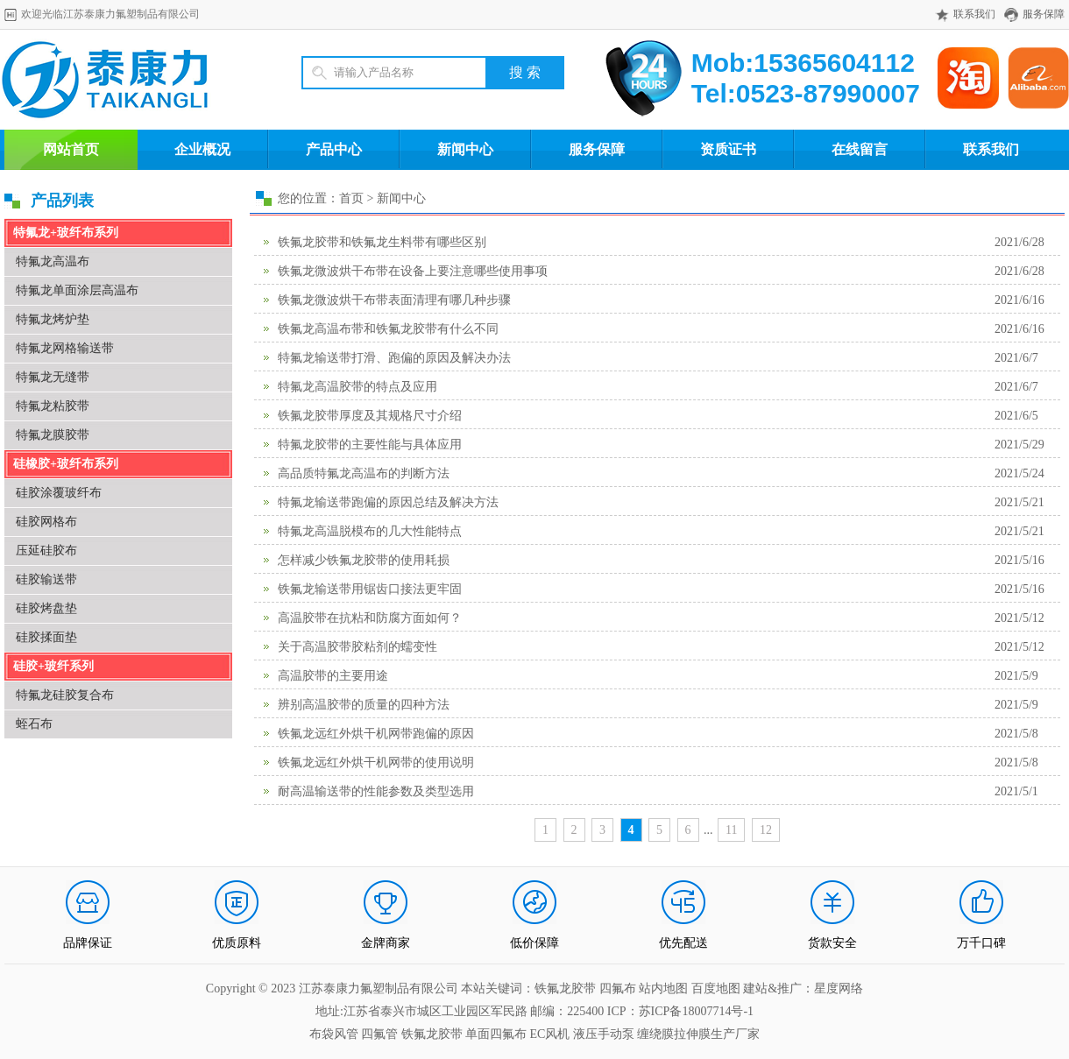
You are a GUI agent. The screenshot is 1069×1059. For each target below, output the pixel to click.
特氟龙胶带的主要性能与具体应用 (370, 444)
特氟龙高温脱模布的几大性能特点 (370, 531)
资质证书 (728, 149)
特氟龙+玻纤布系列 (65, 232)
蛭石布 (34, 724)
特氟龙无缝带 (52, 377)
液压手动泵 (603, 1034)
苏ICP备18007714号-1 (696, 1011)
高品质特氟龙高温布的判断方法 (364, 473)
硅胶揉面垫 (46, 637)
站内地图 (665, 988)
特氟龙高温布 (52, 261)
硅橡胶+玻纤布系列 (65, 463)
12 (766, 830)
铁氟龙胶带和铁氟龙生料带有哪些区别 (382, 242)
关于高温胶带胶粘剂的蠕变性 (357, 646)
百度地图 (715, 988)
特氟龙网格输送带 (65, 348)
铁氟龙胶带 (432, 1034)
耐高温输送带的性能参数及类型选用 (376, 791)
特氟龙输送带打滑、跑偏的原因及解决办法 (394, 357)
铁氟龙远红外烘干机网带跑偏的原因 (376, 733)
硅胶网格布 (46, 521)
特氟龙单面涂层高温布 (77, 290)
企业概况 (202, 149)
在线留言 (860, 149)
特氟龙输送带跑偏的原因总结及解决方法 (388, 502)
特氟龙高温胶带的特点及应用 (357, 386)
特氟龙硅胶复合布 (65, 695)
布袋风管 (333, 1034)
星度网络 (838, 988)
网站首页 (71, 149)
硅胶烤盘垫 (46, 608)
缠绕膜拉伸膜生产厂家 (698, 1034)
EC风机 (550, 1034)
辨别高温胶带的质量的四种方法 (364, 704)
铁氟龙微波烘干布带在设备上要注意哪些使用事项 (413, 271)
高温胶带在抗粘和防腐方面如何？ (370, 618)
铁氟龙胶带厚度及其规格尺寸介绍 (370, 415)
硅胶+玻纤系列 (53, 666)
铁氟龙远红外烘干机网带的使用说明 (376, 762)
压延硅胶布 (46, 550)
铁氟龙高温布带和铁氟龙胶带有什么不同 (388, 328)
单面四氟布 (496, 1034)
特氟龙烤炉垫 (52, 319)
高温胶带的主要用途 (333, 675)
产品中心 (334, 149)
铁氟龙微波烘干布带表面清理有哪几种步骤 (394, 300)
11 (731, 830)
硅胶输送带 (46, 579)
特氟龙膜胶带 (52, 434)
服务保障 (1044, 14)
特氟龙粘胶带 (52, 406)
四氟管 (379, 1034)
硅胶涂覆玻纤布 (59, 492)
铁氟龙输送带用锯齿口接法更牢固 (370, 589)
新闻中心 (465, 149)
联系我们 (974, 14)
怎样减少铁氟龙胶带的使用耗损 (364, 560)
